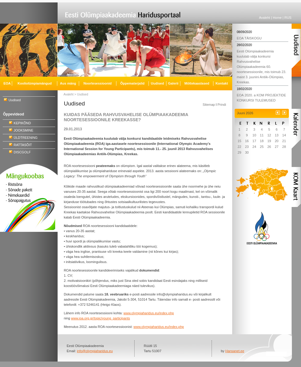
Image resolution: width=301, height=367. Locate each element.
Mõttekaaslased (196, 83)
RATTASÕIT (23, 145)
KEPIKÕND (22, 123)
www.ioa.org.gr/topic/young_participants (100, 318)
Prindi (221, 104)
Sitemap (209, 104)
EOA (7, 83)
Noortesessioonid (97, 83)
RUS (287, 17)
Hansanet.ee (234, 351)
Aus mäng (68, 83)
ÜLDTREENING (26, 137)
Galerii (173, 83)
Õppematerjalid (132, 83)
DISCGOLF (22, 152)
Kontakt (222, 83)
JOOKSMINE (23, 130)
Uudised (14, 100)
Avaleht (264, 17)
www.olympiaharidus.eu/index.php (148, 313)
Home (277, 17)
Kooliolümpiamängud (35, 83)
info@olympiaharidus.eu (95, 351)
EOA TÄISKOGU (249, 38)
